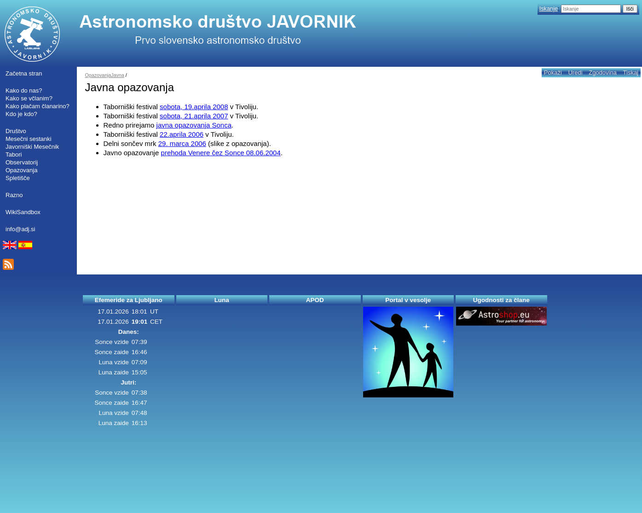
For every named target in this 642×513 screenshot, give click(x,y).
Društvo (16, 131)
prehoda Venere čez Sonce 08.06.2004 (221, 153)
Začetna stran (24, 73)
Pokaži (553, 72)
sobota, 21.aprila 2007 (194, 116)
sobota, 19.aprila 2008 (194, 107)
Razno (14, 195)
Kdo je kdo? (21, 114)
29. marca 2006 (182, 143)
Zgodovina (603, 72)
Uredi (575, 72)
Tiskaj (630, 72)
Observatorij (22, 162)
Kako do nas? (24, 90)
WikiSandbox (23, 212)
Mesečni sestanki (29, 138)
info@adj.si (20, 229)
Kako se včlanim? (29, 98)
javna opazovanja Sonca (193, 125)
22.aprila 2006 (181, 134)
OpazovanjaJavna (104, 75)
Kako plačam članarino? (37, 106)
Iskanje (548, 8)
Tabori (14, 154)
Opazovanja (21, 170)
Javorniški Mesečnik (32, 146)
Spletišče (18, 178)
